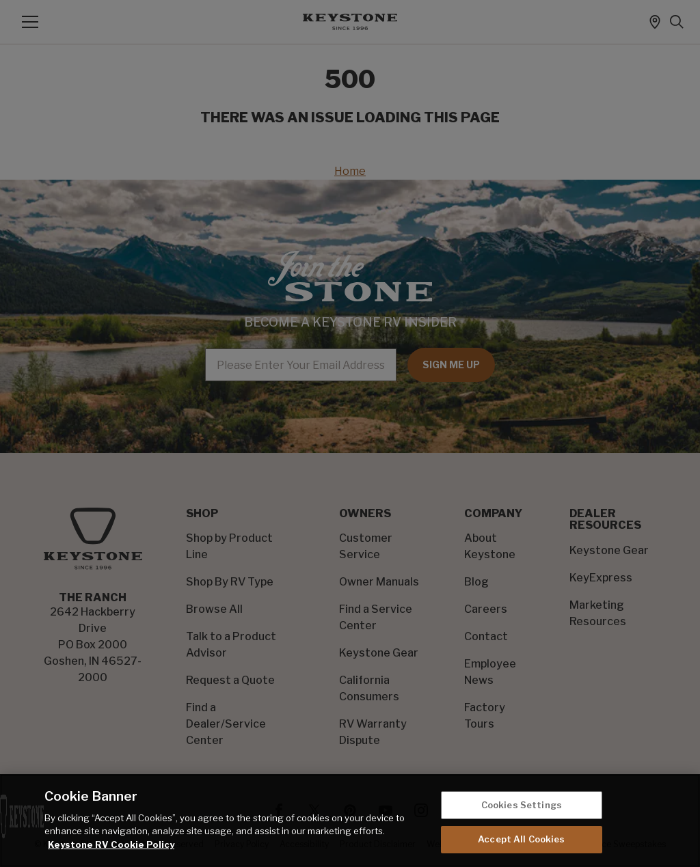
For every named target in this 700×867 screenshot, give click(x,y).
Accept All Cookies (521, 839)
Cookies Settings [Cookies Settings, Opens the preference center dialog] (521, 804)
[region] (350, 820)
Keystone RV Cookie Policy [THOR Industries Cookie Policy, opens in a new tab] (111, 844)
